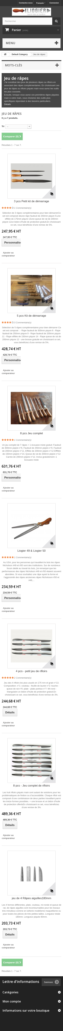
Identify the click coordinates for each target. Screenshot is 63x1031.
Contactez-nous (26, 3)
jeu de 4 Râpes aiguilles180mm (31, 898)
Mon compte (11, 1001)
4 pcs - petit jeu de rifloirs (31, 671)
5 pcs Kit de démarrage (31, 315)
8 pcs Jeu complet (31, 433)
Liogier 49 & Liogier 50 (31, 550)
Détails (7, 104)
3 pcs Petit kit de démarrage (31, 201)
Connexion (54, 3)
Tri (3, 126)
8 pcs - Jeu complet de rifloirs (31, 785)
